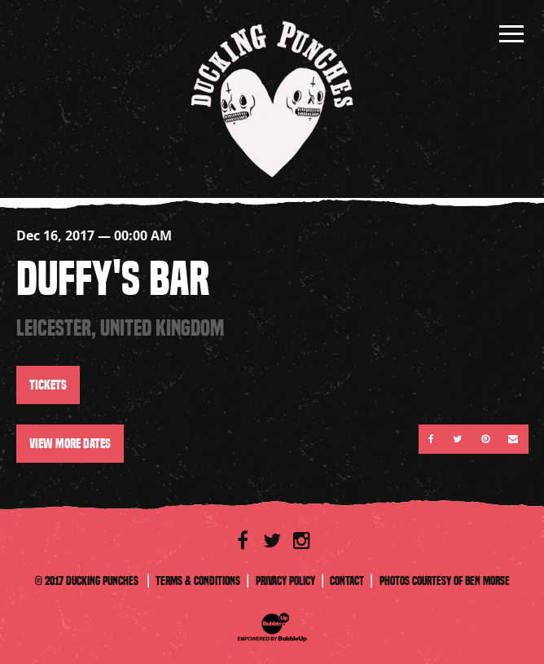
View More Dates (70, 443)
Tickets (48, 385)
